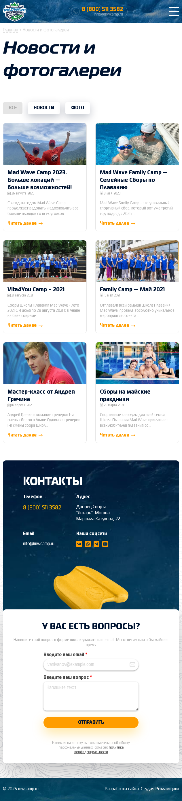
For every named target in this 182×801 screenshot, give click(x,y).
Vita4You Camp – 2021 (36, 289)
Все (13, 108)
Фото (77, 108)
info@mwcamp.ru (38, 544)
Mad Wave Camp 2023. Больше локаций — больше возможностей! (39, 180)
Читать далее (25, 224)
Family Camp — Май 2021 (132, 289)
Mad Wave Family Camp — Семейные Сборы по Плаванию (134, 180)
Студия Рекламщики (160, 789)
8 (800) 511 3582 (42, 507)
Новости (44, 108)
